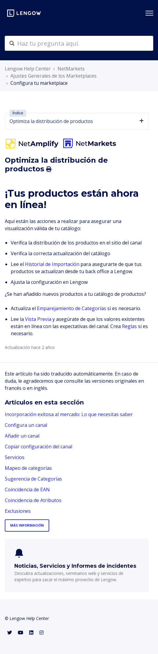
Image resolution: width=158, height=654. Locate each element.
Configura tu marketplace (39, 83)
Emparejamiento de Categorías (71, 308)
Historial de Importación (52, 264)
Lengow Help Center (28, 68)
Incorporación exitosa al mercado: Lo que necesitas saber (69, 414)
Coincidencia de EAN (27, 489)
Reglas (129, 326)
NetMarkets (71, 68)
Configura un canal (26, 425)
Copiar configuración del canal (38, 446)
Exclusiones (18, 511)
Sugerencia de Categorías (33, 479)
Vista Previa (38, 319)
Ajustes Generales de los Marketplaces (53, 76)
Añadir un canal (22, 436)
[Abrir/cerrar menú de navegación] (149, 13)
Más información (27, 525)
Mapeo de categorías (28, 468)
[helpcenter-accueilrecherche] (79, 43)
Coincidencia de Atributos (33, 500)
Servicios (14, 457)
